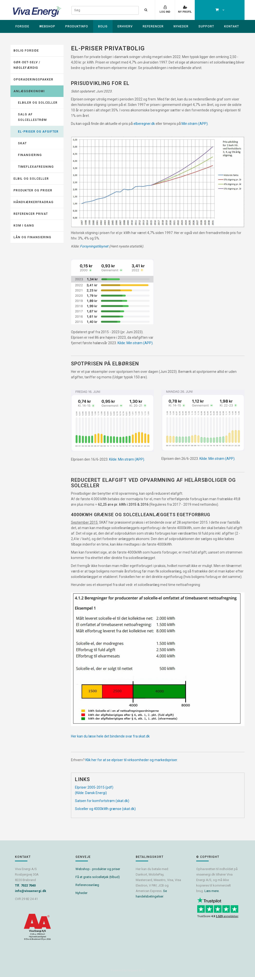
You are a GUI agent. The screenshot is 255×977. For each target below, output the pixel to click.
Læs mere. (211, 891)
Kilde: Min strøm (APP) (135, 343)
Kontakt (231, 26)
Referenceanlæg (87, 885)
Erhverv (125, 26)
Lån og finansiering (32, 237)
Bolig (103, 26)
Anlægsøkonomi (29, 91)
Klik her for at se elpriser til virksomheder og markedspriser (131, 760)
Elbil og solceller (31, 178)
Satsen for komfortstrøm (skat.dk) (102, 801)
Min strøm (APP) (195, 124)
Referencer (153, 26)
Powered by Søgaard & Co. (128, 970)
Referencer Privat (30, 214)
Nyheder (181, 26)
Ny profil (185, 11)
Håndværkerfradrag (33, 202)
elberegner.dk (144, 124)
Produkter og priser (32, 190)
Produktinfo (76, 26)
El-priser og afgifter (38, 131)
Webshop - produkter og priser (97, 869)
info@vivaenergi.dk (30, 891)
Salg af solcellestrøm (32, 117)
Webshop (47, 26)
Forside (22, 26)
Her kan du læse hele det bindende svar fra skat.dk (110, 736)
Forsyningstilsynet (94, 246)
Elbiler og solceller (38, 102)
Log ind (165, 11)
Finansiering (30, 155)
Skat (22, 143)
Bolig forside (26, 50)
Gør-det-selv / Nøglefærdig (26, 65)
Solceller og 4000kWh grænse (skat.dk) (105, 809)
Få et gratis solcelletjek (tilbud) (97, 877)
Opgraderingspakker (33, 79)
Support (206, 26)
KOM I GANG (23, 225)
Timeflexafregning (36, 166)
